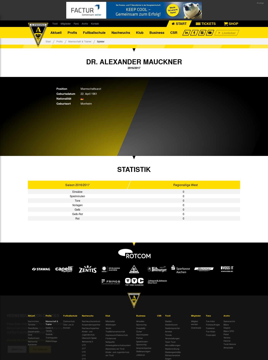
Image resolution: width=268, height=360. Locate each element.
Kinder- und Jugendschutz (88, 333)
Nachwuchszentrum (91, 321)
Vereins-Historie (227, 339)
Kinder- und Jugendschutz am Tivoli (117, 354)
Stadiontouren (171, 324)
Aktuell (56, 32)
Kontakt (95, 23)
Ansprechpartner (143, 347)
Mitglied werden (194, 323)
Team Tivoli (170, 341)
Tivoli (55, 23)
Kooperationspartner (91, 324)
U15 (84, 355)
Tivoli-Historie (230, 344)
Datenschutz (69, 321)
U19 (84, 344)
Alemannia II (87, 341)
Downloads (196, 327)
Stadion (168, 321)
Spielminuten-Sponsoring (142, 343)
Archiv (85, 23)
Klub (139, 32)
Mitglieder (66, 23)
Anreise (168, 331)
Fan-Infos (210, 321)
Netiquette (110, 341)
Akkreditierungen (172, 345)
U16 (84, 351)
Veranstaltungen (172, 338)
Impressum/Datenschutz (117, 334)
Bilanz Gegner (227, 326)
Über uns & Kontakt (68, 326)
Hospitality (141, 328)
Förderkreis (111, 338)
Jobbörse (140, 354)
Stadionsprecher (172, 328)
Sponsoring (141, 324)
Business (156, 32)
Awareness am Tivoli (115, 348)
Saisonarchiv (229, 321)
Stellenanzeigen (143, 351)
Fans (76, 23)
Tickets (168, 334)
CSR (173, 32)
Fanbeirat (210, 328)
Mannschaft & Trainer (79, 41)
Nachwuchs (120, 32)
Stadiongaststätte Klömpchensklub (173, 354)
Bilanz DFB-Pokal (229, 333)
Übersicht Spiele (89, 337)
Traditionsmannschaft (115, 331)
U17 (84, 348)
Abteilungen (111, 324)
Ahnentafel (228, 347)
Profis (72, 32)
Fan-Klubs (210, 331)
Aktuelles (140, 321)
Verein (108, 328)
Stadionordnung (172, 348)
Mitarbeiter (110, 321)
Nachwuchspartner (90, 328)
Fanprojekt (211, 334)
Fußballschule (94, 32)
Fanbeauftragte (213, 324)
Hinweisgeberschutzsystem (118, 345)
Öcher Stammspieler (142, 333)
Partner (139, 337)
